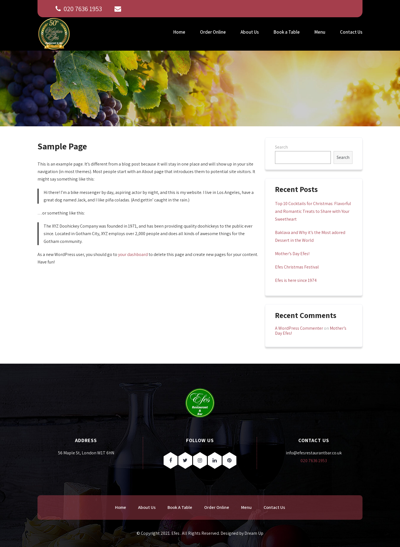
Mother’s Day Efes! (292, 254)
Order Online (213, 32)
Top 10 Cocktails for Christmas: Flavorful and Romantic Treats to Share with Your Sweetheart (313, 211)
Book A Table (180, 507)
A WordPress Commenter (299, 328)
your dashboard (133, 254)
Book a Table (287, 32)
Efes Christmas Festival (297, 267)
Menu (319, 32)
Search (281, 147)
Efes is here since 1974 (296, 280)
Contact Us (351, 32)
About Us (250, 32)
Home (179, 32)
